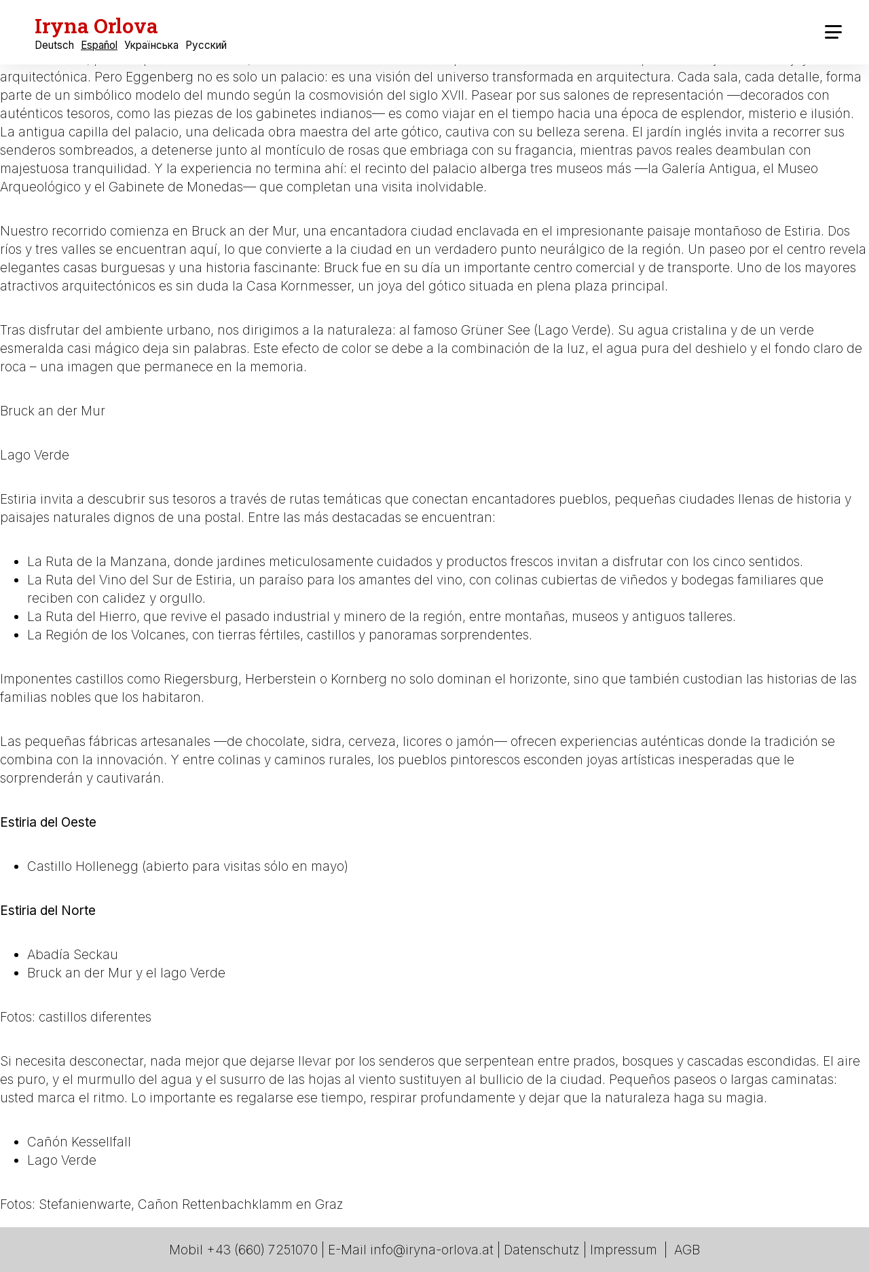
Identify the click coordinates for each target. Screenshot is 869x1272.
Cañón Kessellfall (79, 1142)
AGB (687, 1250)
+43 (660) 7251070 (262, 1250)
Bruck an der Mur (52, 411)
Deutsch (54, 45)
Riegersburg (201, 679)
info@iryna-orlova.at (432, 1250)
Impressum (623, 1250)
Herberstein (280, 679)
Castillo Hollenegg (82, 866)
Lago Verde (34, 455)
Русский (206, 45)
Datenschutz (542, 1250)
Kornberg (359, 679)
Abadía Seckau (72, 954)
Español (99, 45)
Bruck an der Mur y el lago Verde (126, 973)
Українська (151, 45)
